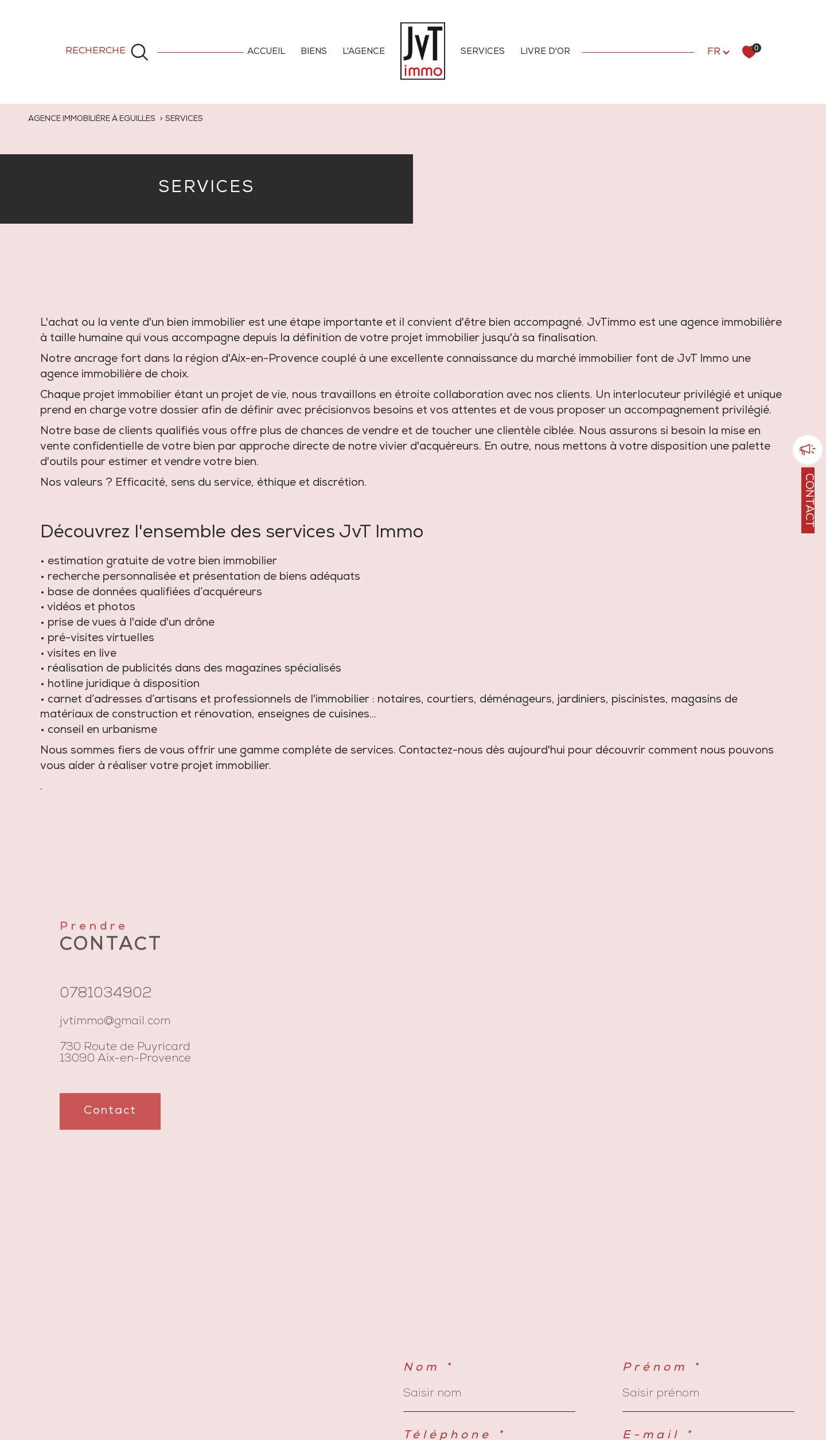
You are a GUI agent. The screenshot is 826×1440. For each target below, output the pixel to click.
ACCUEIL (266, 52)
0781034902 (106, 1004)
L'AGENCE (363, 52)
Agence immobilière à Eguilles (91, 119)
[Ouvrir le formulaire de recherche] (107, 51)
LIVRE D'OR (545, 52)
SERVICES (483, 52)
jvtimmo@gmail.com (115, 1031)
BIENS (314, 52)
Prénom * (662, 1368)
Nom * (428, 1368)
